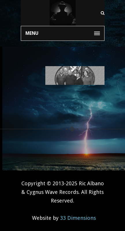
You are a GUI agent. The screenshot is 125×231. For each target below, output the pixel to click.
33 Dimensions (78, 218)
